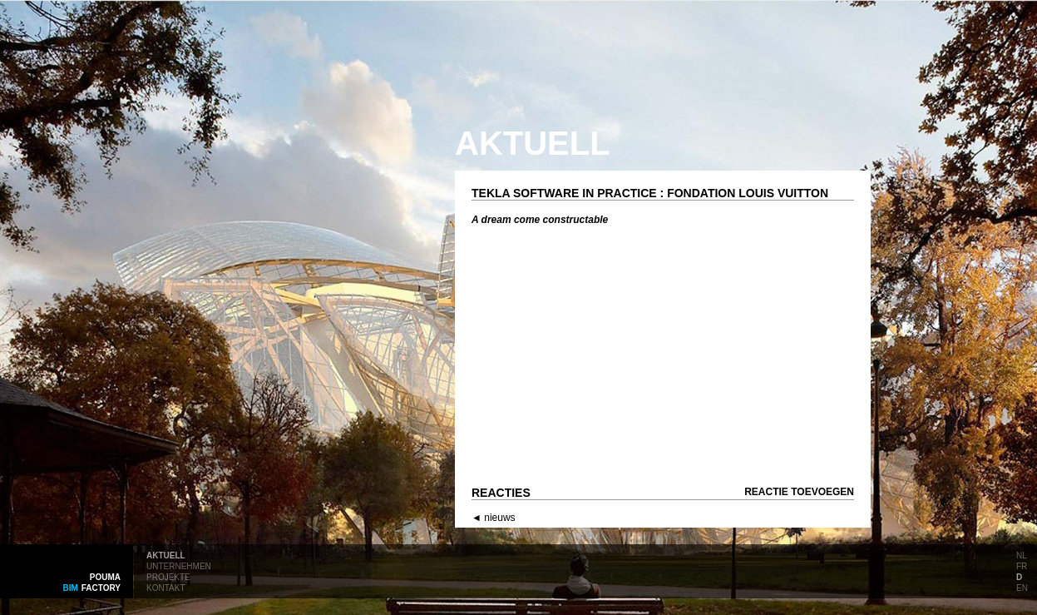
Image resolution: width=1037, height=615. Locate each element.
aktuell (165, 554)
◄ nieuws (494, 517)
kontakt (165, 586)
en (1022, 586)
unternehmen (178, 565)
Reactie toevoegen (799, 492)
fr (1021, 565)
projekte (168, 576)
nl (1021, 554)
